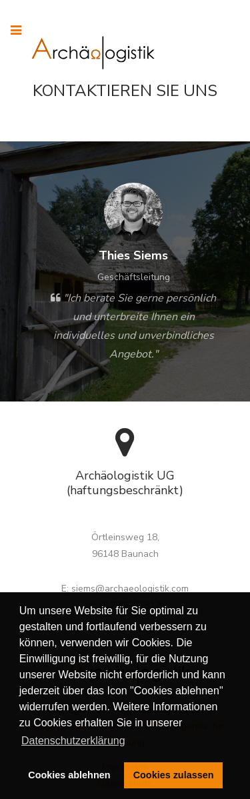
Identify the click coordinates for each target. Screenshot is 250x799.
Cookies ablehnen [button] (69, 775)
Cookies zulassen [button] (173, 775)
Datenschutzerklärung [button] (73, 740)
